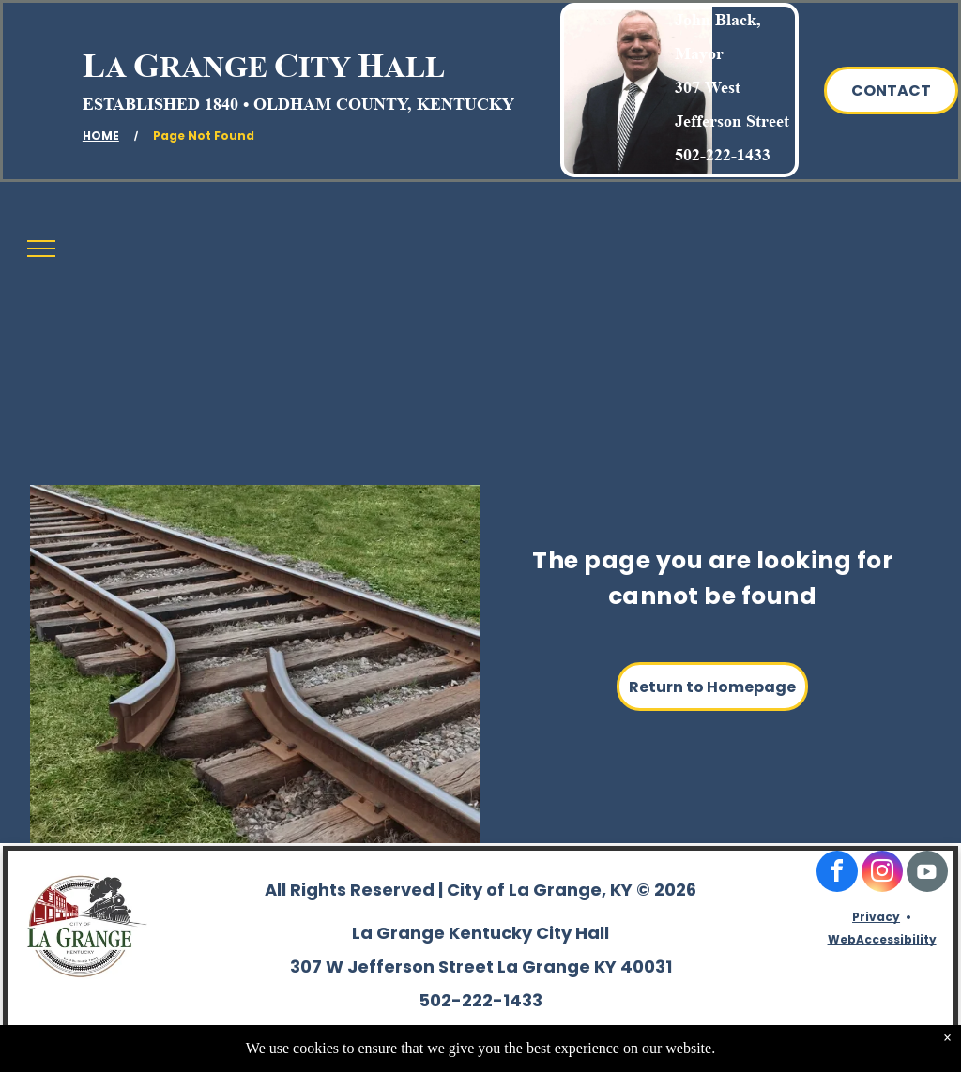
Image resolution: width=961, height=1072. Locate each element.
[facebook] (837, 874)
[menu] (41, 248)
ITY (324, 66)
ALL (414, 66)
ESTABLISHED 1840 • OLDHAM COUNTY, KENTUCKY (298, 104)
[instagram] (882, 874)
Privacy (876, 917)
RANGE (213, 66)
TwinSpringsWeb (896, 1050)
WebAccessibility (882, 939)
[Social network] (927, 874)
